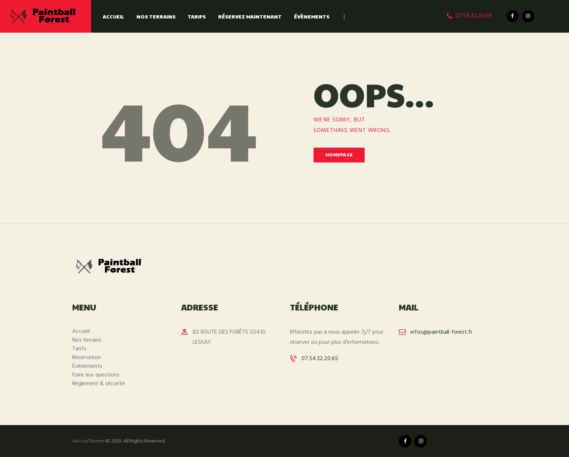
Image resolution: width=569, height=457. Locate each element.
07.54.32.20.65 (320, 358)
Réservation (86, 357)
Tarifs (79, 349)
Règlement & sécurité (98, 383)
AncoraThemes (88, 441)
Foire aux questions (95, 375)
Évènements (87, 366)
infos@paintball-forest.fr (441, 332)
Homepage (339, 154)
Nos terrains (87, 340)
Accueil (81, 331)
